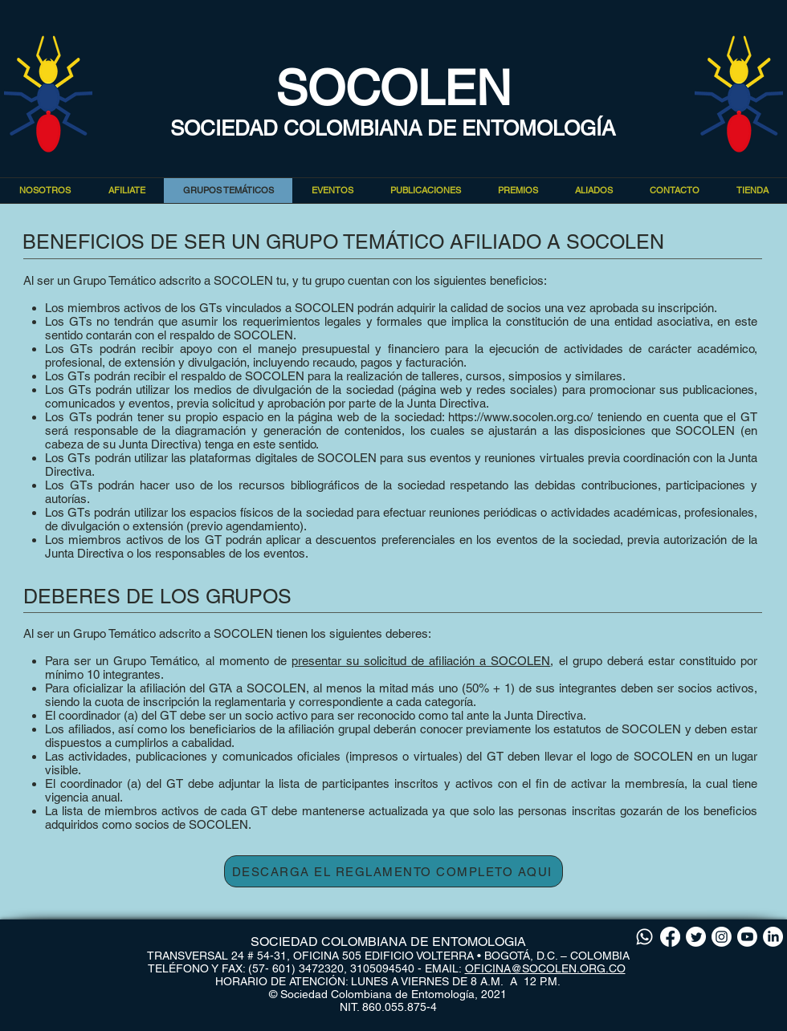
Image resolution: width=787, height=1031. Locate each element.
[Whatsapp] (644, 937)
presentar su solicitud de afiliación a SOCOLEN (421, 661)
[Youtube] (747, 937)
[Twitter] (696, 937)
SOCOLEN (393, 88)
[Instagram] (722, 937)
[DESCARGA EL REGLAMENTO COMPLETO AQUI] (393, 871)
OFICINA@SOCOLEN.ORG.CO (545, 968)
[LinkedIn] (773, 937)
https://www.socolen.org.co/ (520, 417)
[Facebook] (670, 937)
